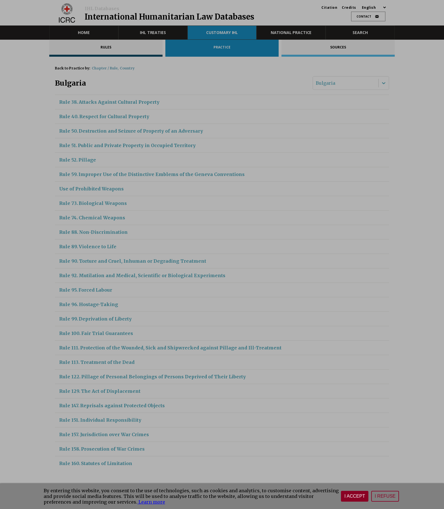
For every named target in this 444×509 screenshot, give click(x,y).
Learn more (151, 502)
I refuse (385, 496)
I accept (354, 496)
